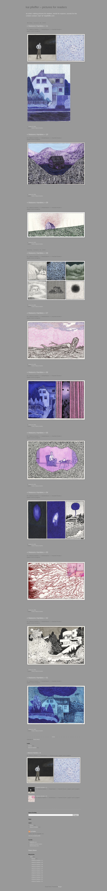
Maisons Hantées (39, 128)
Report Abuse (32, 850)
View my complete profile (34, 835)
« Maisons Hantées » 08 (37, 253)
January (33, 858)
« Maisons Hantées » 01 (37, 678)
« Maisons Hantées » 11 (37, 26)
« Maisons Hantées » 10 (37, 134)
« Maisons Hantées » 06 (37, 372)
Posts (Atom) (36, 739)
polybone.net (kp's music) (36, 844)
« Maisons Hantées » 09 (37, 202)
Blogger (60, 886)
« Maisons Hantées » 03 (37, 552)
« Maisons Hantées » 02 (37, 618)
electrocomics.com (34, 845)
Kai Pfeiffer (33, 831)
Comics (33, 128)
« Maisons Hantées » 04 (37, 492)
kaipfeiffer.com (33, 842)
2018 (31, 856)
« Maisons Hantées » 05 (37, 433)
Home (53, 737)
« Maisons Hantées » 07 (37, 313)
